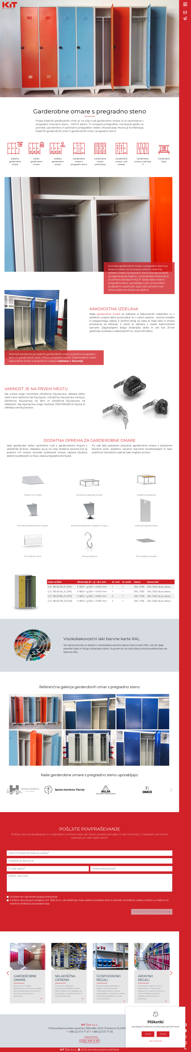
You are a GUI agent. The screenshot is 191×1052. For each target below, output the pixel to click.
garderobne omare (108, 314)
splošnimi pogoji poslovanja (41, 896)
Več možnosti (155, 1041)
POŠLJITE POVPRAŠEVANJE (151, 911)
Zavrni (148, 1034)
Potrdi (163, 1034)
